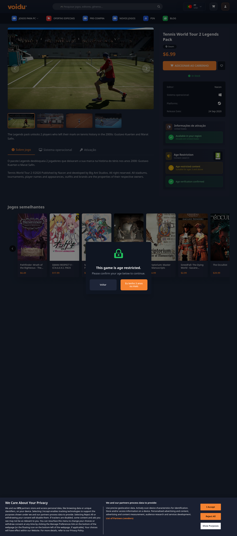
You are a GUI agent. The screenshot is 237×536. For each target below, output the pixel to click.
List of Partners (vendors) (119, 523)
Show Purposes (211, 531)
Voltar (103, 284)
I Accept (210, 512)
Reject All (211, 521)
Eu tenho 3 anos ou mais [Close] (134, 285)
